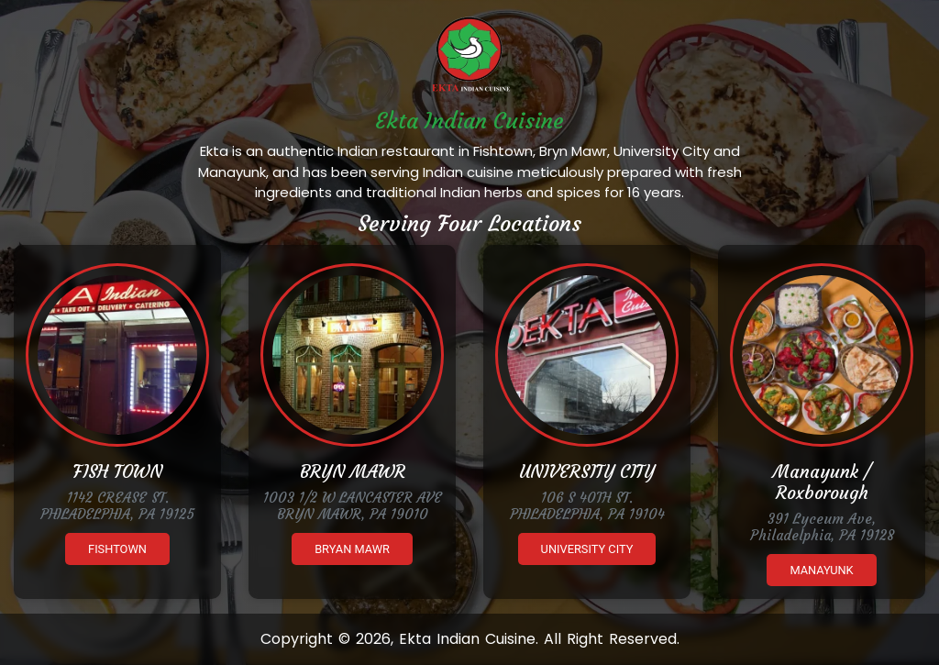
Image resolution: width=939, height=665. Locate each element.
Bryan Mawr (352, 549)
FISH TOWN (117, 471)
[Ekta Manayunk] (821, 355)
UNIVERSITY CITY (587, 471)
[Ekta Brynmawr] (352, 355)
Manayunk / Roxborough (822, 482)
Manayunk (821, 570)
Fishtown (117, 549)
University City (587, 549)
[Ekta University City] (587, 355)
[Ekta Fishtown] (117, 355)
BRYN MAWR (352, 471)
